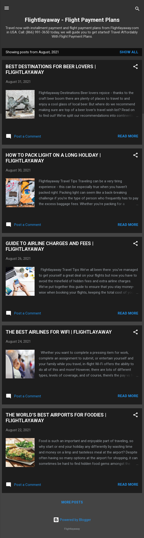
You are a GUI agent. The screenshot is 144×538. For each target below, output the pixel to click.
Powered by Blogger (72, 520)
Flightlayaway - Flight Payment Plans (72, 20)
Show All (129, 52)
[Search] (137, 9)
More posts (72, 502)
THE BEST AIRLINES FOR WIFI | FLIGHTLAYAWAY (59, 332)
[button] (135, 67)
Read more (128, 136)
